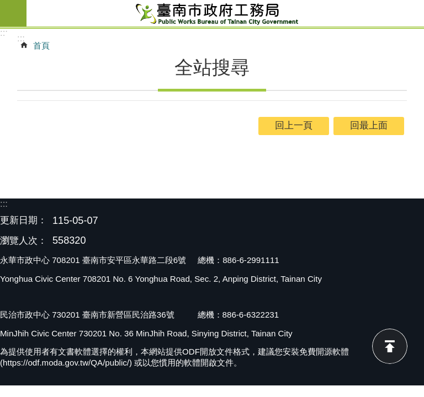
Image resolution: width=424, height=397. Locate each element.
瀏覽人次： (23, 241)
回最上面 (389, 346)
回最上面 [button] (369, 125)
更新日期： (23, 220)
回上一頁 (293, 125)
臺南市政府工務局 (225, 13)
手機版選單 (13, 13)
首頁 (41, 45)
